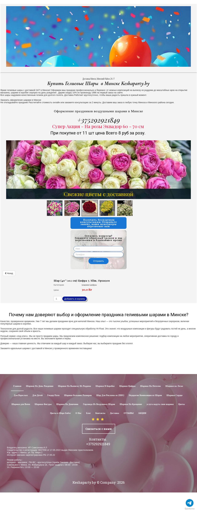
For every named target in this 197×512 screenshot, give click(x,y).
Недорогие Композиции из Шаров (145, 395)
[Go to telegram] (189, 503)
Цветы (181, 404)
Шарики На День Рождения (39, 386)
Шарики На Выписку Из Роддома (74, 386)
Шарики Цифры (127, 386)
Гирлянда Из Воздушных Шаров (99, 404)
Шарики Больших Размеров (78, 395)
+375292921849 (98, 119)
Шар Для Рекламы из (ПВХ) (110, 395)
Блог (88, 413)
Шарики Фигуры (43, 404)
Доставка (114, 413)
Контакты (100, 413)
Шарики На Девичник (67, 404)
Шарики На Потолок (150, 386)
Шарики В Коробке (105, 386)
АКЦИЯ (142, 413)
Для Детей (37, 395)
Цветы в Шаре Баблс (60, 413)
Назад (9, 273)
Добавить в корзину (74, 298)
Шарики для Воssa (21, 404)
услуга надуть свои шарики (160, 404)
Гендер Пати (53, 395)
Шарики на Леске (174, 386)
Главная (17, 386)
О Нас (79, 413)
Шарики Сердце (175, 395)
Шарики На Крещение (131, 404)
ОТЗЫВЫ (129, 413)
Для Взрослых (21, 395)
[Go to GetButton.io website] (190, 509)
